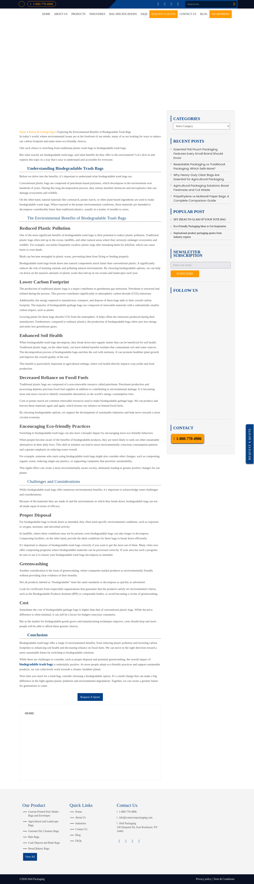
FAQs (144, 14)
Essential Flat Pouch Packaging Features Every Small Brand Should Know (198, 153)
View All (30, 856)
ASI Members (220, 14)
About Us (60, 14)
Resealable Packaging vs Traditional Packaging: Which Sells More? (199, 166)
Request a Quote (163, 14)
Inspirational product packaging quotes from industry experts (198, 235)
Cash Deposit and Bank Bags (44, 842)
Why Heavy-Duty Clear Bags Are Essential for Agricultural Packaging (199, 177)
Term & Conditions (224, 879)
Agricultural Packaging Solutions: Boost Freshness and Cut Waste (201, 188)
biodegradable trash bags (36, 664)
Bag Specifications (123, 14)
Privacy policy (204, 879)
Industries (97, 14)
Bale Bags (33, 837)
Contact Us (188, 14)
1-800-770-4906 (41, 4)
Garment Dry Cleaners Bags (43, 831)
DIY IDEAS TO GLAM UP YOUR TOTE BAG (200, 219)
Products (78, 14)
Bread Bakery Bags (38, 848)
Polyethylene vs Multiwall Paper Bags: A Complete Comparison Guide (201, 198)
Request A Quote (90, 697)
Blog (204, 14)
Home (78, 811)
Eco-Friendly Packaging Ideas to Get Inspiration (200, 226)
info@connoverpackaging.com (134, 817)
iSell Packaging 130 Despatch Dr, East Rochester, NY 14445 (137, 827)
